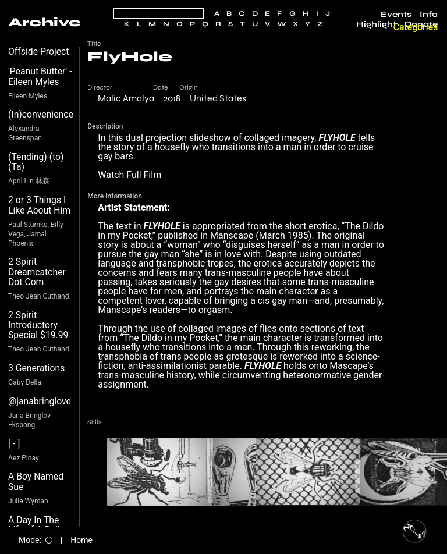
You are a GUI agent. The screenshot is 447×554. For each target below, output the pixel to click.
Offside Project (38, 51)
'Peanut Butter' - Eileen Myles (40, 76)
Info (429, 14)
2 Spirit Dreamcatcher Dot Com (37, 272)
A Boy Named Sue (35, 481)
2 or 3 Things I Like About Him (39, 205)
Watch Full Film (129, 174)
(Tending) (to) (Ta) (36, 162)
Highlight (376, 24)
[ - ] (14, 444)
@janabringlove (39, 401)
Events (396, 14)
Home (81, 540)
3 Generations (36, 368)
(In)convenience (40, 114)
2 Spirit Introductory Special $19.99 (38, 325)
